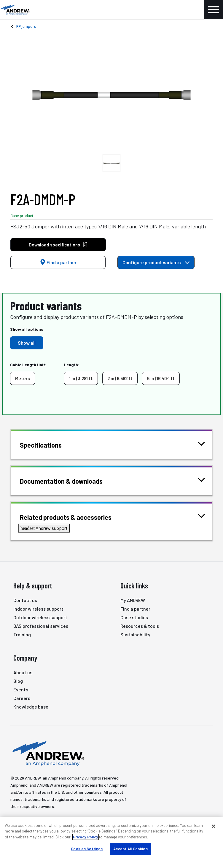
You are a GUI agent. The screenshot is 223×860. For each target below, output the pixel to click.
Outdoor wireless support (40, 617)
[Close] (213, 826)
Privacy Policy (85, 837)
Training (22, 634)
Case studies (134, 617)
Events (20, 689)
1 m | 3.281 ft (81, 378)
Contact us (25, 600)
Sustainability (135, 634)
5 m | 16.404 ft (161, 378)
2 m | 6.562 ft (120, 378)
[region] (111, 838)
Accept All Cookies (130, 848)
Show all (27, 343)
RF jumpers (26, 26)
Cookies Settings (87, 848)
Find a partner (58, 262)
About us (22, 672)
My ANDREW (132, 600)
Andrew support (44, 528)
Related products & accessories (73, 516)
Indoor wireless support (38, 608)
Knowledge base (30, 706)
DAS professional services (40, 626)
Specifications (48, 444)
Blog (18, 681)
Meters (22, 378)
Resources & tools (139, 626)
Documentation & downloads (68, 480)
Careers (21, 698)
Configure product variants (155, 262)
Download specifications (58, 245)
